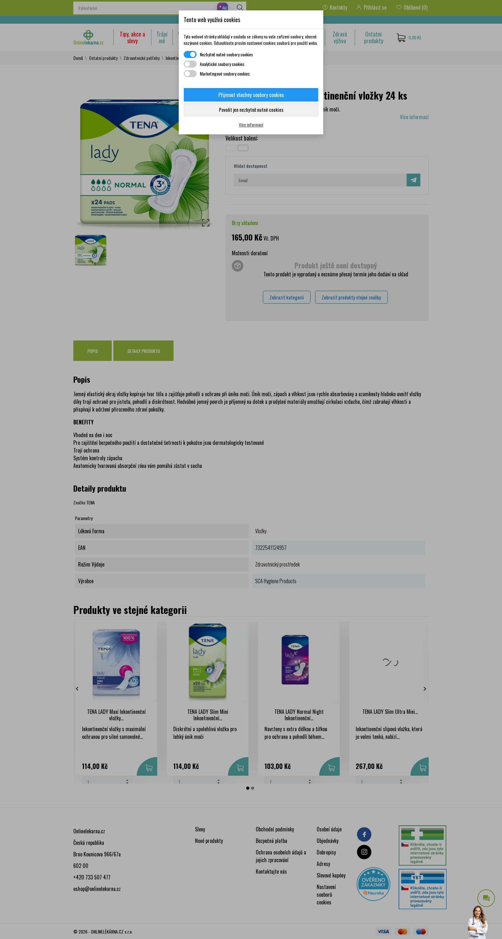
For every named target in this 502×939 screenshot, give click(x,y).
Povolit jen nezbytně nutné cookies (251, 109)
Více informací (251, 124)
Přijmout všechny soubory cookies (251, 95)
